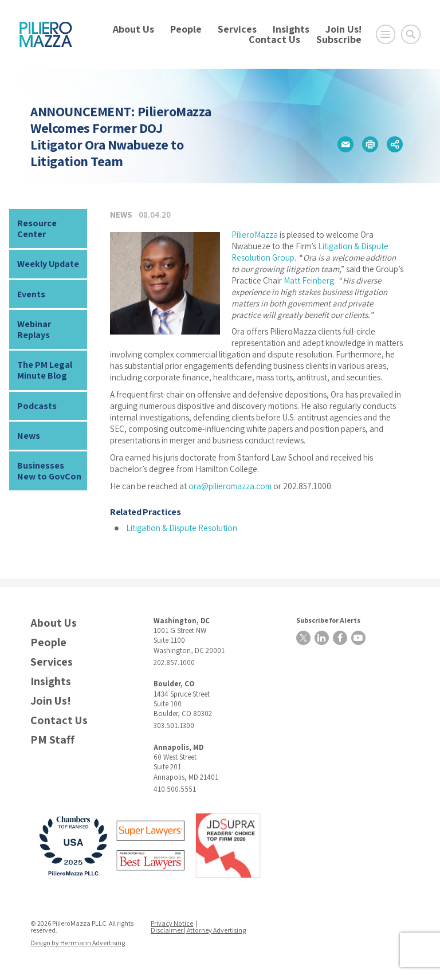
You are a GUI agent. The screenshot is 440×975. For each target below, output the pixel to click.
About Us (133, 29)
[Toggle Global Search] (411, 34)
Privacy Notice (172, 923)
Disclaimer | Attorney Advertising (198, 930)
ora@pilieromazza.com (230, 486)
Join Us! (343, 29)
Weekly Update (48, 264)
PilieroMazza (254, 234)
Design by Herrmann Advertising (77, 942)
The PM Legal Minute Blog (44, 370)
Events (31, 294)
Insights (291, 29)
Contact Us (274, 39)
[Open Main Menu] (385, 34)
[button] (345, 144)
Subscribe (339, 39)
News (28, 436)
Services (237, 29)
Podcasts (37, 406)
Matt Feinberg (309, 280)
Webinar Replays (34, 329)
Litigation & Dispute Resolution (181, 527)
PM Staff (52, 740)
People (186, 29)
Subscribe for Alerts (328, 620)
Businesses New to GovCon (49, 470)
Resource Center (37, 228)
